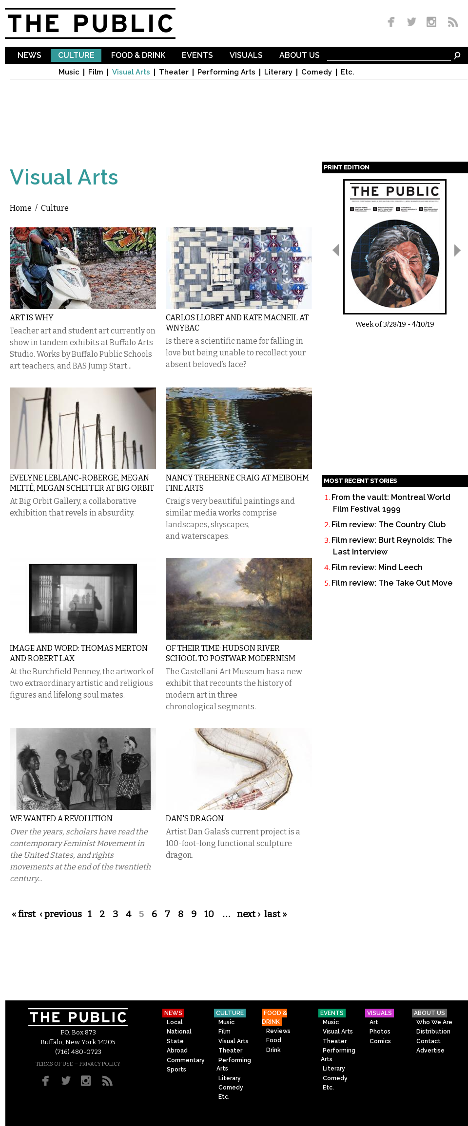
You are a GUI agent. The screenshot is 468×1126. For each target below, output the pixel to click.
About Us (299, 56)
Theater (174, 72)
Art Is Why (32, 317)
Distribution (433, 1031)
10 (209, 914)
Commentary (186, 1060)
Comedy (316, 72)
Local (175, 1022)
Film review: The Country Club (389, 524)
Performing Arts (226, 72)
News (29, 56)
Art (374, 1022)
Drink (273, 1050)
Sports (176, 1069)
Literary (278, 72)
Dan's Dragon (195, 818)
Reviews (278, 1031)
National (179, 1031)
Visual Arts (131, 72)
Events (197, 56)
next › (248, 914)
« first (24, 914)
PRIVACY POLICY (99, 1064)
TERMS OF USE (54, 1064)
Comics (380, 1041)
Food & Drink (138, 56)
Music (68, 72)
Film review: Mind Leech (377, 567)
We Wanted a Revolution (61, 818)
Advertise (430, 1050)
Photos (380, 1031)
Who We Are (434, 1022)
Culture (76, 56)
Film (95, 72)
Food (273, 1040)
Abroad (177, 1050)
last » (275, 914)
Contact (428, 1041)
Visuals (246, 56)
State (175, 1041)
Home (21, 208)
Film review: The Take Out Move (392, 583)
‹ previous (60, 914)
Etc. (347, 72)
